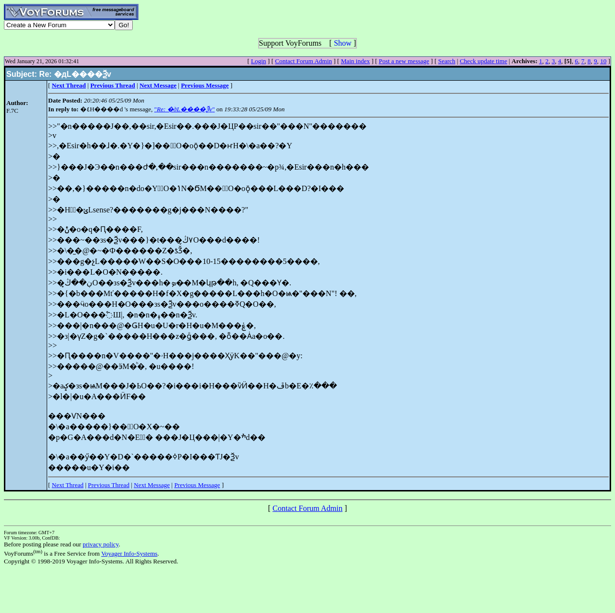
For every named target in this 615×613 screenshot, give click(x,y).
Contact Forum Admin (303, 61)
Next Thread (68, 485)
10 (603, 61)
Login (258, 61)
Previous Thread (108, 485)
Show (342, 43)
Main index (355, 61)
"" (184, 109)
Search (446, 61)
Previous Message (197, 485)
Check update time (483, 61)
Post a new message (404, 61)
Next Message (152, 485)
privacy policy (101, 544)
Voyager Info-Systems (129, 553)
